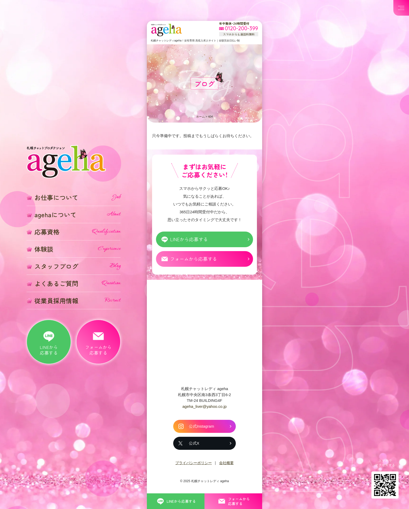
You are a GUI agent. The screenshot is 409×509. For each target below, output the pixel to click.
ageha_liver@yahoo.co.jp (204, 406)
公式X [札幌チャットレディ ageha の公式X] (194, 443)
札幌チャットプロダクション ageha (166, 30)
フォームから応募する (193, 258)
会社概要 (226, 463)
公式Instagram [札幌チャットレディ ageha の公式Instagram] (201, 426)
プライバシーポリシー (193, 463)
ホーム (200, 116)
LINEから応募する (189, 239)
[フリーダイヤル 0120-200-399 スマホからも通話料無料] (238, 28)
